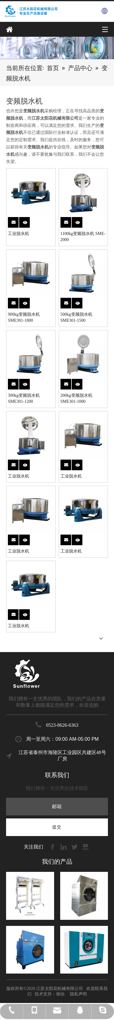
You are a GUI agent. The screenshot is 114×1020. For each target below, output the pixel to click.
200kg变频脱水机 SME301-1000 (76, 398)
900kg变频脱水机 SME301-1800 (24, 317)
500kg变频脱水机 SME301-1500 (76, 317)
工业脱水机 (18, 233)
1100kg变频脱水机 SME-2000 (82, 236)
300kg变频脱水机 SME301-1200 (24, 398)
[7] (57, 47)
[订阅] (56, 827)
